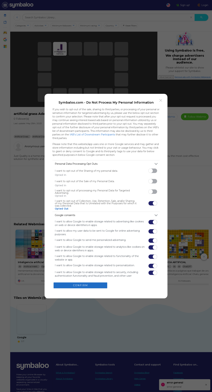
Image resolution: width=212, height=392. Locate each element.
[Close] (161, 100)
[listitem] (106, 163)
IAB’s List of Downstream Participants (92, 134)
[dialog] (106, 196)
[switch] (152, 170)
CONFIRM (80, 285)
